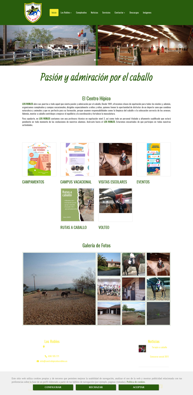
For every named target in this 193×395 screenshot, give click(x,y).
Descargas (134, 11)
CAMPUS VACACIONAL (76, 179)
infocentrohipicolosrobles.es (53, 358)
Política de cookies (136, 382)
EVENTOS (143, 179)
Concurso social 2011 (159, 354)
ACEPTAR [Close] (138, 387)
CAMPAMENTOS (33, 179)
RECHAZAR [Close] (96, 387)
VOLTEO (104, 224)
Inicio (54, 11)
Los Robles (66, 11)
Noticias (94, 11)
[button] (14, 42)
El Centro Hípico (96, 95)
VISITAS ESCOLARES (113, 179)
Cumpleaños (81, 11)
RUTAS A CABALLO (73, 224)
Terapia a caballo (159, 344)
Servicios (106, 11)
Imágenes (147, 11)
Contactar (120, 11)
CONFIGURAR (53, 387)
